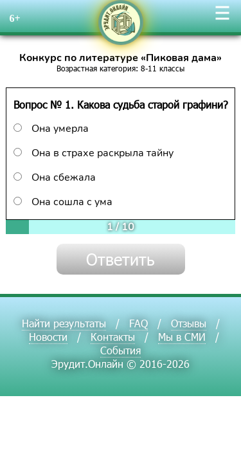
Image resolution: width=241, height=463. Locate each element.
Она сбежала (54, 177)
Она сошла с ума (62, 202)
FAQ (138, 323)
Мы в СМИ (182, 336)
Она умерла (51, 129)
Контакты (113, 336)
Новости (48, 336)
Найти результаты (64, 323)
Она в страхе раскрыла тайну (93, 153)
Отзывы (188, 323)
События (120, 350)
